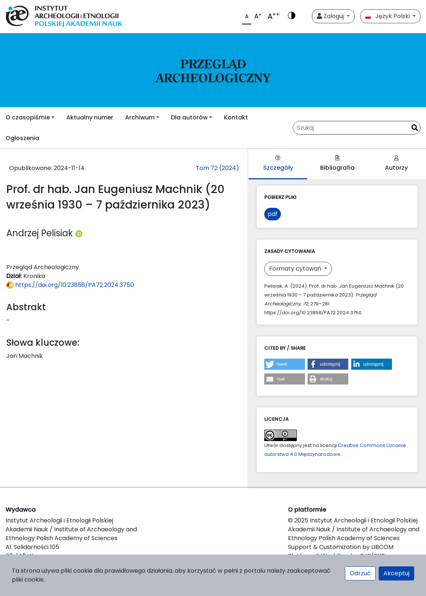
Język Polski (388, 16)
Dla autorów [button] (189, 117)
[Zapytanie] (351, 127)
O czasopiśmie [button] (28, 117)
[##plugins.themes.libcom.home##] (213, 70)
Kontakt (236, 117)
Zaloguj (331, 16)
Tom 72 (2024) (217, 168)
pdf (273, 214)
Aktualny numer (89, 117)
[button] (284, 364)
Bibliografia (337, 163)
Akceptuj (396, 573)
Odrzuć (360, 573)
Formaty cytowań (296, 268)
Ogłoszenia (22, 138)
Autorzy (396, 163)
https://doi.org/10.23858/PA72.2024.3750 (70, 285)
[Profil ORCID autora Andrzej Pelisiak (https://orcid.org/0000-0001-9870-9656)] (79, 233)
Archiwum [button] (140, 117)
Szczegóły (278, 163)
